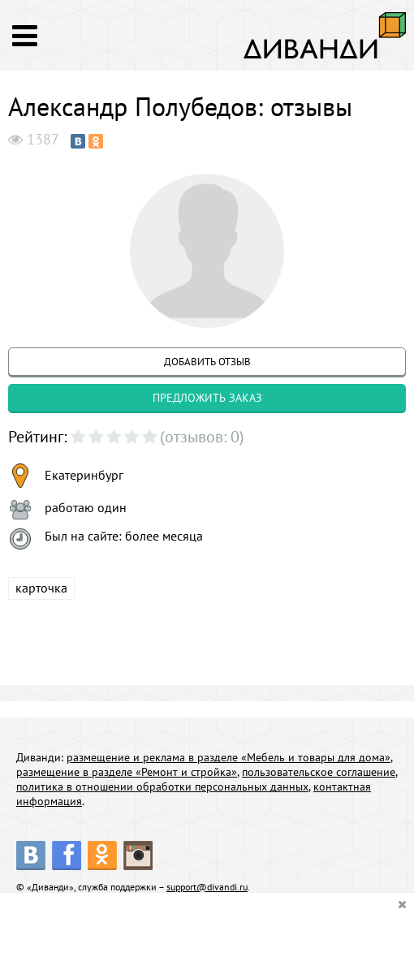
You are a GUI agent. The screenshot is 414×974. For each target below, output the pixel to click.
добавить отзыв (207, 361)
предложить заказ (207, 397)
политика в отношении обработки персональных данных (162, 786)
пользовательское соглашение (318, 772)
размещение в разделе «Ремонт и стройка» (126, 772)
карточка (41, 588)
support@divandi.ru (207, 887)
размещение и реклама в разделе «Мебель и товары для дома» (228, 757)
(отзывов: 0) (202, 436)
